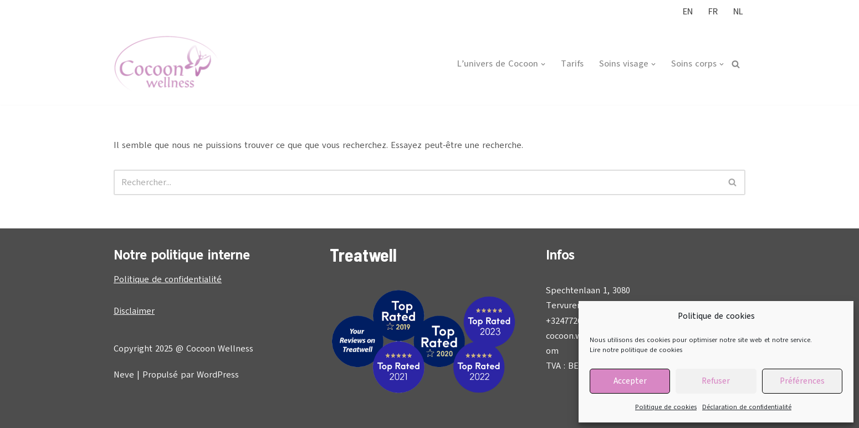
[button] (543, 64)
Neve (124, 375)
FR (713, 12)
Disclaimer (134, 311)
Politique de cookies (666, 406)
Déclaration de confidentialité (746, 406)
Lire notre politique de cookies (636, 349)
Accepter (630, 380)
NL (738, 12)
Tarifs (572, 64)
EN (688, 12)
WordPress (218, 375)
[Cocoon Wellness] (166, 64)
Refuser (716, 380)
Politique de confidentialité (168, 279)
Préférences (802, 380)
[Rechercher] (736, 64)
